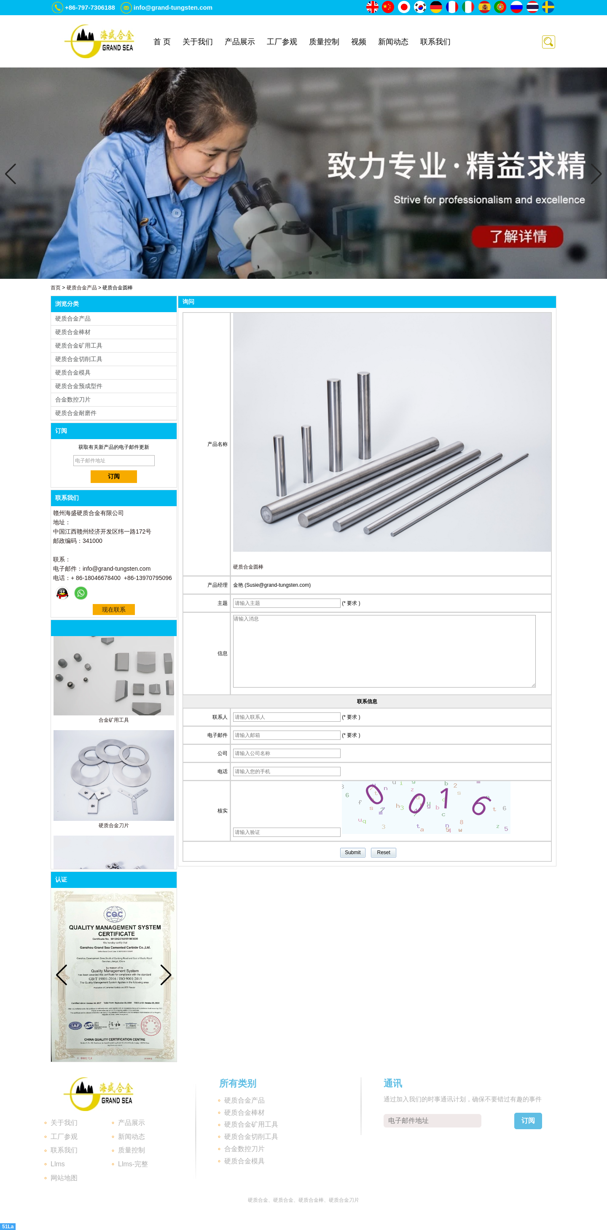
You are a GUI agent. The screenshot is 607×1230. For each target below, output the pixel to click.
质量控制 (324, 42)
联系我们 (435, 42)
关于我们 (198, 42)
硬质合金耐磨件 (76, 413)
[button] (290, 273)
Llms (58, 1164)
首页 (56, 288)
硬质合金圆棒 (248, 567)
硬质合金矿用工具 (78, 345)
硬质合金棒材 (73, 332)
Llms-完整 (133, 1164)
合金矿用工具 (114, 722)
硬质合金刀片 (114, 827)
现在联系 (114, 609)
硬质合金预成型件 (78, 386)
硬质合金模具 (73, 372)
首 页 (162, 42)
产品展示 (240, 42)
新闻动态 (393, 42)
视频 (358, 42)
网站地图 (64, 1177)
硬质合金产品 (82, 288)
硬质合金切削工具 (78, 359)
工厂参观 (282, 42)
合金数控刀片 (73, 399)
